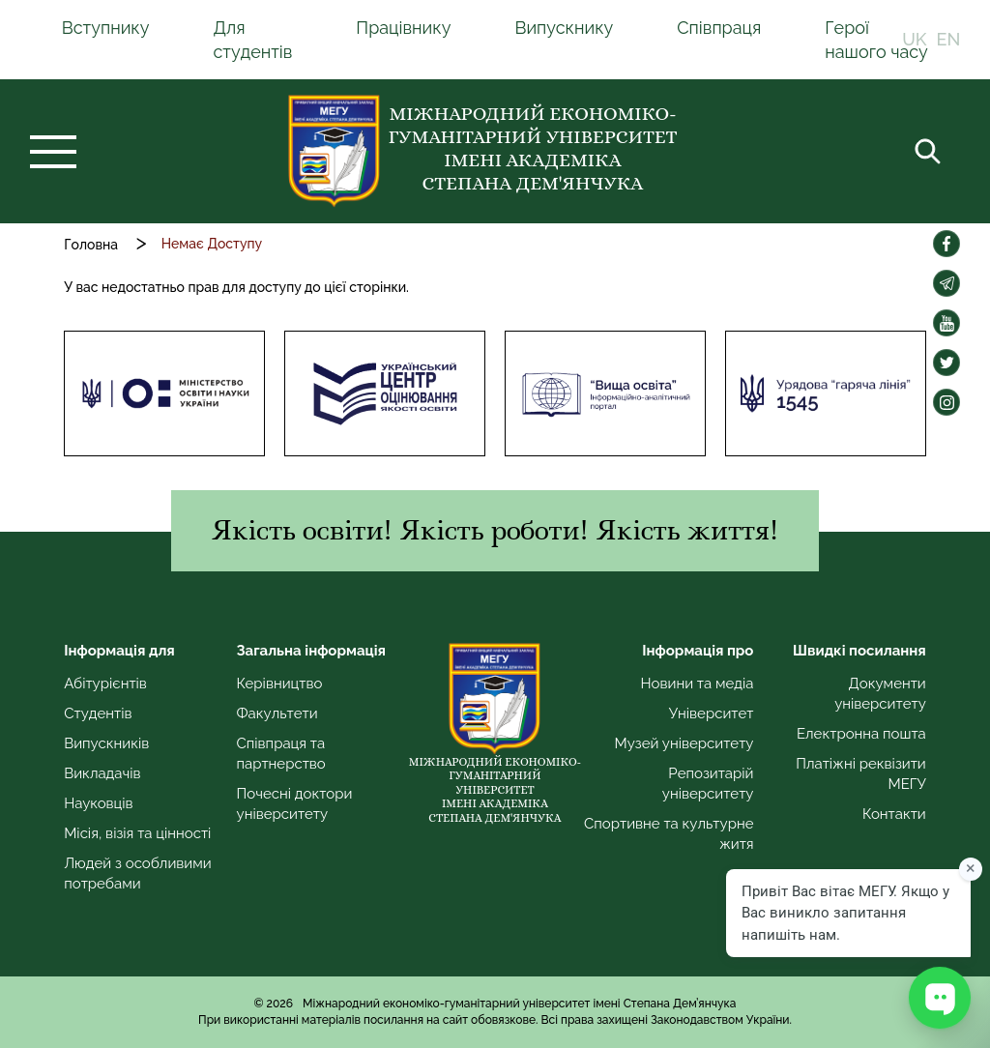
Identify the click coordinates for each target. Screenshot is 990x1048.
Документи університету (880, 694)
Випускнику (563, 27)
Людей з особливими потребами (137, 873)
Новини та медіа (697, 683)
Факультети (277, 713)
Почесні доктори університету (295, 804)
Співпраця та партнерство (281, 753)
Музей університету (684, 743)
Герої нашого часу (876, 39)
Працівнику (403, 27)
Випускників (106, 743)
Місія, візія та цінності (137, 833)
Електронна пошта (861, 733)
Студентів (97, 713)
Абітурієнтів (105, 683)
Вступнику (106, 27)
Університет (711, 713)
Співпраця (719, 27)
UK (914, 40)
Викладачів (102, 773)
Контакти (894, 814)
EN (949, 40)
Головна (91, 244)
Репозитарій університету (708, 783)
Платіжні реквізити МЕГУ (860, 774)
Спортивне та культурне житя (668, 834)
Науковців (98, 803)
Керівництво (280, 683)
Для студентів (252, 39)
